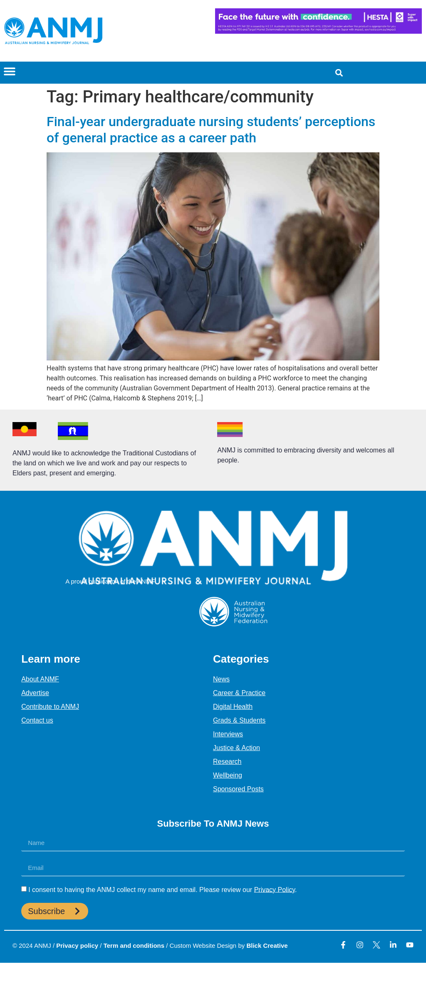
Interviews (228, 734)
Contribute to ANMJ (50, 706)
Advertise (35, 692)
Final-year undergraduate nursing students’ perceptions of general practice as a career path (211, 129)
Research (227, 761)
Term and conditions (134, 945)
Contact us (37, 720)
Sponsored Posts (238, 789)
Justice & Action (236, 747)
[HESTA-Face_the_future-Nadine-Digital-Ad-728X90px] (318, 31)
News (221, 679)
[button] (9, 71)
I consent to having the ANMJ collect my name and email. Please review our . (162, 889)
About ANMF (40, 679)
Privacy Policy (274, 889)
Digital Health (233, 706)
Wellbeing (227, 775)
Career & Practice (239, 692)
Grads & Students (239, 720)
